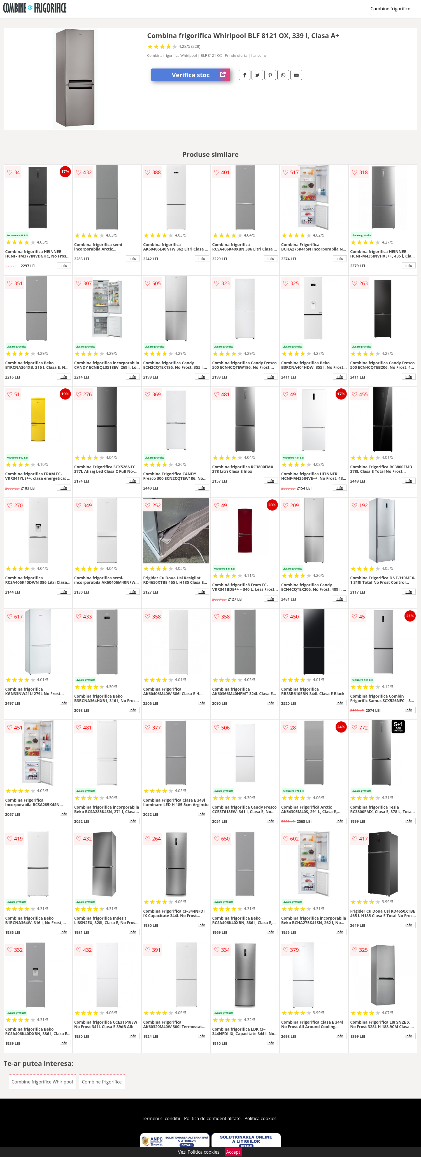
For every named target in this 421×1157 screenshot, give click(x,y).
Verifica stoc (201, 75)
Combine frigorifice (390, 9)
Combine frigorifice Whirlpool (42, 1082)
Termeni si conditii (161, 1118)
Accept (233, 1152)
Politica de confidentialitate (212, 1118)
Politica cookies (260, 1118)
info (64, 265)
